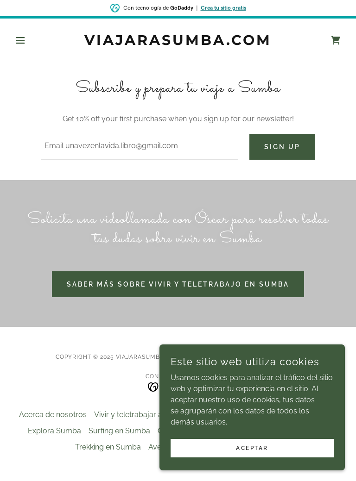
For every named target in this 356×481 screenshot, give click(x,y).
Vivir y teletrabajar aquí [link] (133, 414)
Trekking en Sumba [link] (108, 447)
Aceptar (252, 460)
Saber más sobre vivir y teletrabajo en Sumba (178, 284)
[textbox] (139, 147)
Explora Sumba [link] (54, 430)
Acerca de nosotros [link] (53, 414)
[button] (36, 40)
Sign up (282, 146)
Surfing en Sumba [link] (119, 430)
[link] (178, 42)
